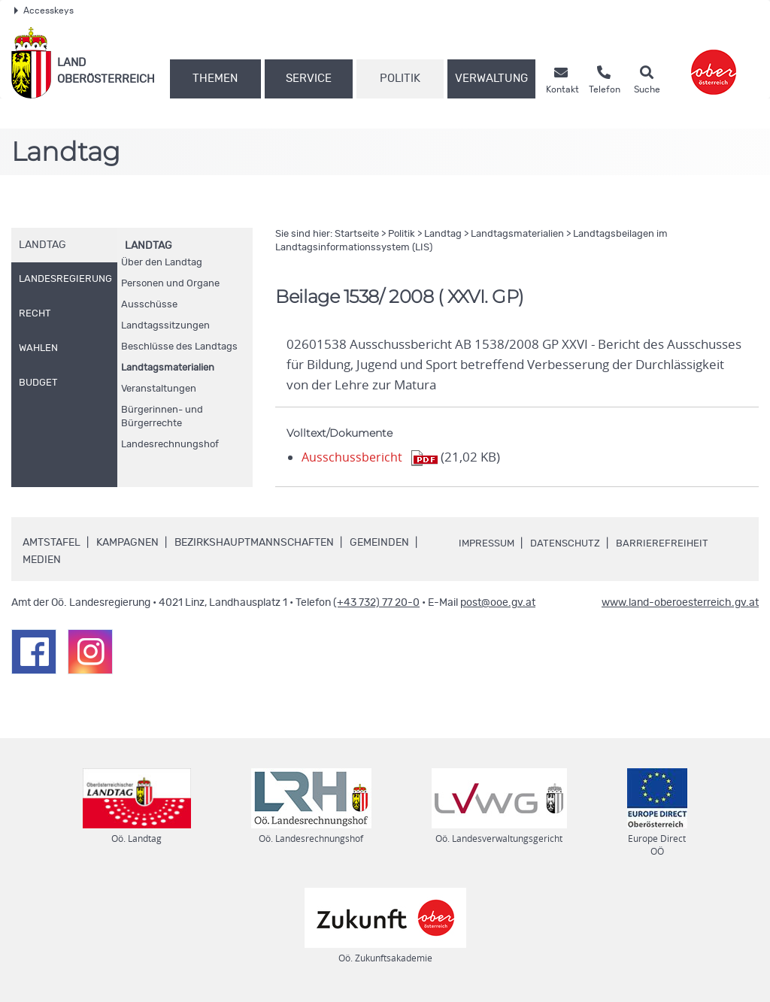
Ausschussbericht (353, 457)
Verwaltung (491, 78)
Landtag (148, 246)
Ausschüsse (149, 305)
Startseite (357, 234)
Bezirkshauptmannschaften (254, 542)
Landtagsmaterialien (167, 368)
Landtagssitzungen (165, 326)
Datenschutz (571, 543)
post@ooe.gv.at (497, 603)
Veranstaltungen (158, 389)
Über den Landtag (161, 263)
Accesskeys (44, 10)
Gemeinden (379, 542)
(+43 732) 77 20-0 (376, 603)
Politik (400, 78)
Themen (215, 78)
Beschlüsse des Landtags (179, 347)
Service (309, 78)
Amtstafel (51, 542)
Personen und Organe (170, 284)
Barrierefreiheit (670, 543)
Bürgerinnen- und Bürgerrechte (162, 416)
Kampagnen (127, 542)
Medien (42, 560)
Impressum (489, 543)
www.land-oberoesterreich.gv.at (680, 603)
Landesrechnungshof (170, 445)
